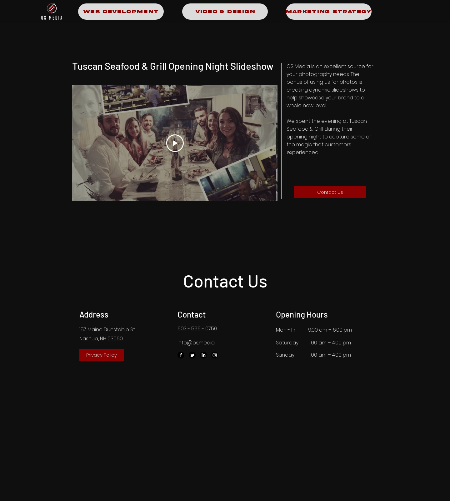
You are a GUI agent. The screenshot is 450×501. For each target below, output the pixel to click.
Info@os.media (196, 342)
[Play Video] (175, 143)
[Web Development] (121, 11)
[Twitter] (192, 355)
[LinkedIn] (203, 355)
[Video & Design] (225, 11)
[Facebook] (181, 355)
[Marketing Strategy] (329, 11)
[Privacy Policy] (101, 355)
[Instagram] (214, 355)
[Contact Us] (330, 192)
